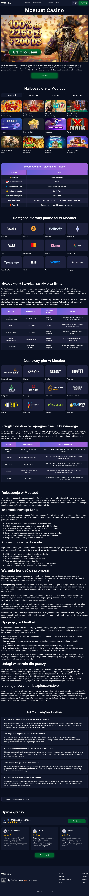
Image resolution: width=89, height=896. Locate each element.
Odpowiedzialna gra (65, 879)
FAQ (83, 882)
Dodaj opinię (77, 821)
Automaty (77, 95)
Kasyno (27, 3)
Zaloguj (74, 3)
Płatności (85, 873)
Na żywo (33, 95)
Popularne (12, 95)
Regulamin (62, 876)
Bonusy (84, 876)
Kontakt (61, 882)
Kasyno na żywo (38, 3)
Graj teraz (44, 75)
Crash (55, 95)
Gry (57, 3)
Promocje (50, 3)
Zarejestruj (83, 2)
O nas (61, 873)
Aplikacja (85, 879)
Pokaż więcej (44, 855)
